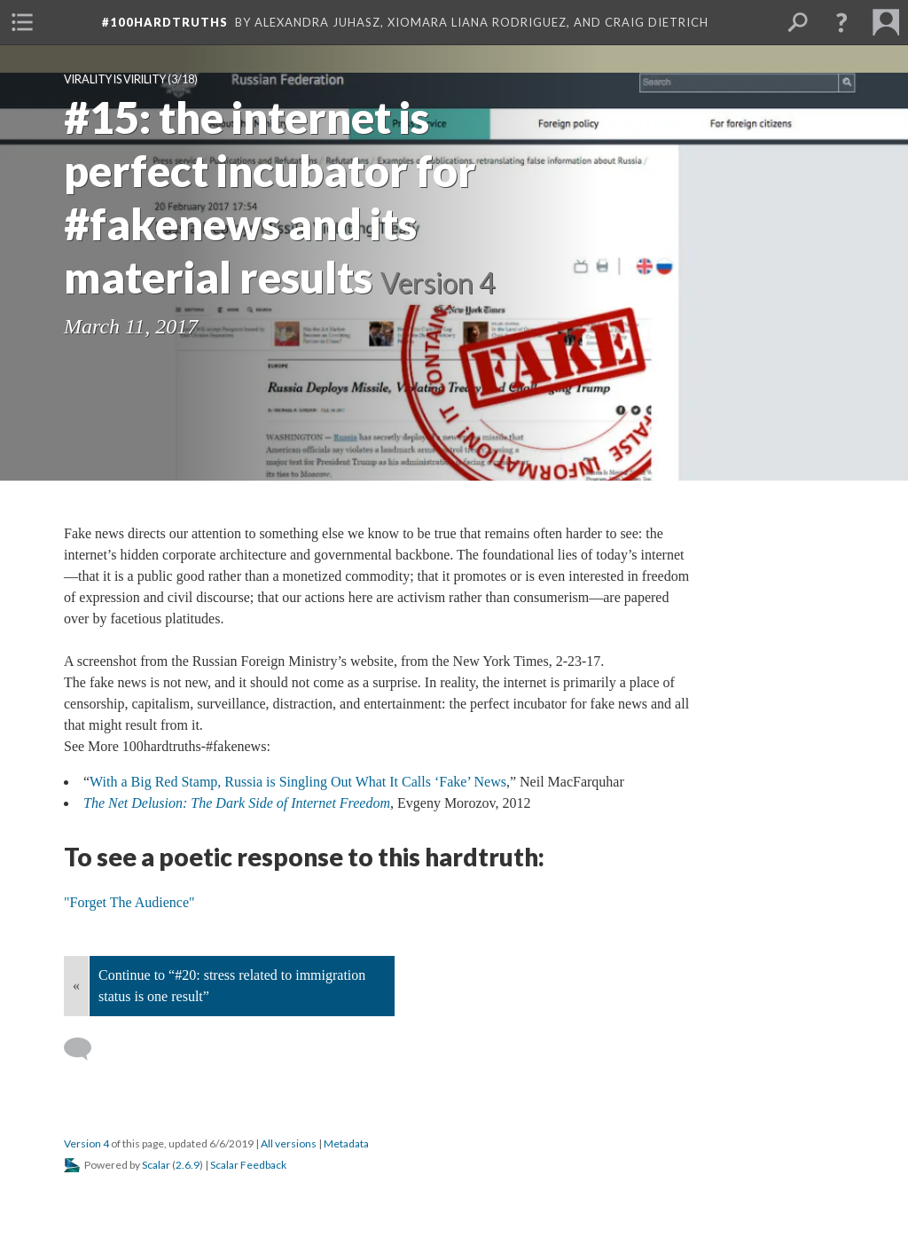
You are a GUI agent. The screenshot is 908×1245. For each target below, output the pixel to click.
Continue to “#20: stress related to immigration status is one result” (231, 985)
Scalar (156, 1164)
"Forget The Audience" (129, 902)
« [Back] (76, 985)
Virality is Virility (115, 79)
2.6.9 (188, 1164)
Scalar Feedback (248, 1164)
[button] (841, 22)
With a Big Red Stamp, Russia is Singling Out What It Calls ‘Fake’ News (298, 781)
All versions (289, 1143)
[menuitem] (22, 22)
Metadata (346, 1143)
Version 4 (86, 1143)
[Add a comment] (85, 1049)
